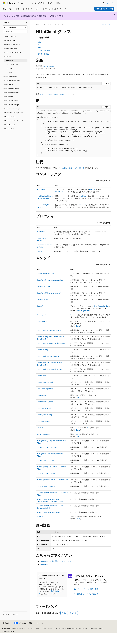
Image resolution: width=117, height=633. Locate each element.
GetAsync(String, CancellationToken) (49, 330)
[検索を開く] (103, 3)
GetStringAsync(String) (44, 415)
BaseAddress (41, 232)
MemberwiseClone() (43, 434)
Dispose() (40, 306)
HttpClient (92, 189)
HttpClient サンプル (47, 564)
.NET (45, 24)
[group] (73, 133)
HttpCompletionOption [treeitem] (12, 80)
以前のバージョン (18, 628)
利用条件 (93, 628)
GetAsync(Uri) (41, 376)
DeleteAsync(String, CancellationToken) (50, 280)
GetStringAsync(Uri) (43, 421)
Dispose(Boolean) (42, 315)
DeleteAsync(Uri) (42, 299)
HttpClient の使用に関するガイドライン (55, 561)
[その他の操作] (109, 24)
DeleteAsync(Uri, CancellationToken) (49, 293)
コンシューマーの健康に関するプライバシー (70, 628)
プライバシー (46, 628)
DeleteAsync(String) (43, 286)
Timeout (39, 251)
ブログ (29, 628)
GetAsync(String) (42, 350)
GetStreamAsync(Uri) (44, 408)
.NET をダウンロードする (104, 9)
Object (42, 94)
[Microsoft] (4, 3)
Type (87, 428)
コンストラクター (44, 50)
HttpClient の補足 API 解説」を (73, 168)
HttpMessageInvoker (56, 94)
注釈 (39, 48)
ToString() (40, 516)
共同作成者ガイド (51, 592)
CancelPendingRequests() (45, 273)
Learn (38, 24)
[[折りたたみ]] (27, 23)
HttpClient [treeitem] (9, 60)
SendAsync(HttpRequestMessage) (48, 512)
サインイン (110, 3)
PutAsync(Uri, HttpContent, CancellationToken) (52, 480)
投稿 (37, 628)
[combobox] (15, 27)
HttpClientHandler (61, 192)
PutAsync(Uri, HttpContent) (46, 486)
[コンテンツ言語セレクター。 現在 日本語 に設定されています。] (6, 623)
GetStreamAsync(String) (45, 402)
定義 (39, 42)
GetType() (40, 428)
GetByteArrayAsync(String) (46, 382)
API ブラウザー (55, 24)
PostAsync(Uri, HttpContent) (46, 460)
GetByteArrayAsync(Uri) (45, 389)
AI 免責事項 (6, 628)
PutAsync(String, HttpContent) (47, 473)
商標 (100, 628)
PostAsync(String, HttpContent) (47, 447)
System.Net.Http (48, 66)
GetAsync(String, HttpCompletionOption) (51, 343)
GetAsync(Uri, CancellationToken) (48, 356)
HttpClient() (41, 189)
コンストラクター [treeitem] (12, 64)
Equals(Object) (41, 321)
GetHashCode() (42, 395)
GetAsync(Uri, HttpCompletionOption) (50, 369)
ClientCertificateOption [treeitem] (12, 44)
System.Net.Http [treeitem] (9, 36)
